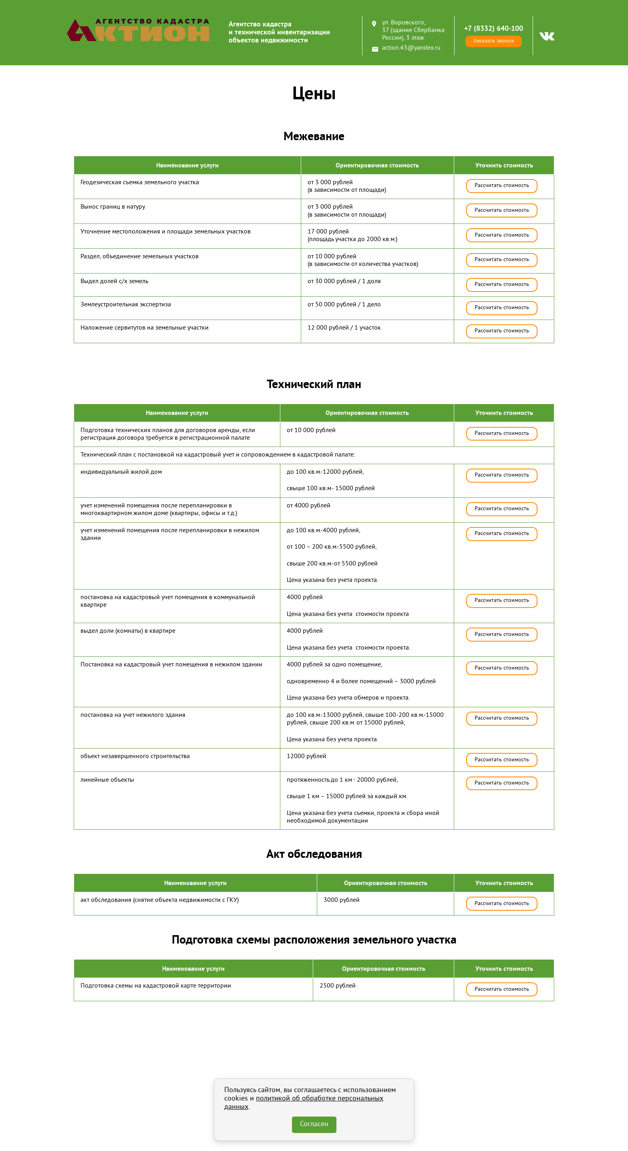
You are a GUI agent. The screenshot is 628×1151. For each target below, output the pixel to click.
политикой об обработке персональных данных (303, 1103)
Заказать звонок (493, 41)
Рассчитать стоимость (502, 185)
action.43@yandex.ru (411, 48)
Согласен (314, 1124)
